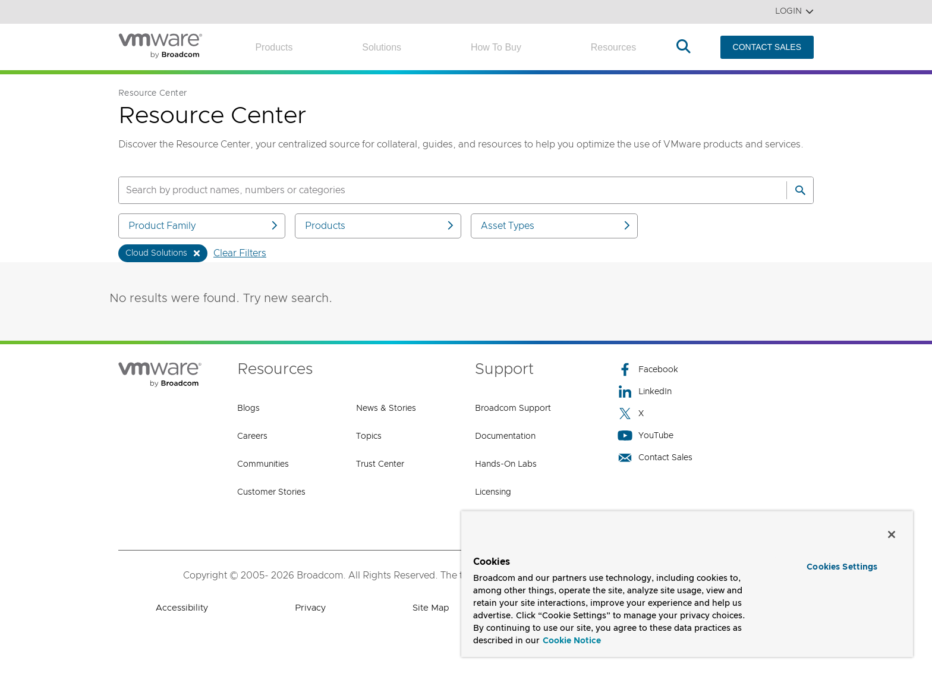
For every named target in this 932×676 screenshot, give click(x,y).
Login (794, 11)
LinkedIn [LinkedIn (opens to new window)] (645, 391)
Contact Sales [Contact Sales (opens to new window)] (655, 457)
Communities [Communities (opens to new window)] (263, 464)
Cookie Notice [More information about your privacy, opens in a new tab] (572, 641)
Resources (613, 47)
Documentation (505, 436)
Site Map (431, 607)
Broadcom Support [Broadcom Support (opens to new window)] (513, 408)
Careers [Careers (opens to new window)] (252, 436)
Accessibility (182, 607)
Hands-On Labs (506, 464)
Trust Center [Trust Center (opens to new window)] (380, 464)
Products (273, 47)
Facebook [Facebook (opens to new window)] (648, 369)
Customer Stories (271, 492)
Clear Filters (239, 253)
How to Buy (496, 47)
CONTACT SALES (767, 47)
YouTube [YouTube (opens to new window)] (645, 435)
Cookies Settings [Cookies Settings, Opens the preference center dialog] (842, 567)
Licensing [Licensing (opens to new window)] (493, 492)
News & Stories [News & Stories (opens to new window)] (386, 408)
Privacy (310, 607)
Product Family (203, 226)
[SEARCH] (440, 190)
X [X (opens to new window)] (631, 413)
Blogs (248, 408)
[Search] (800, 190)
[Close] (892, 534)
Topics (369, 436)
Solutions (381, 47)
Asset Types (556, 226)
